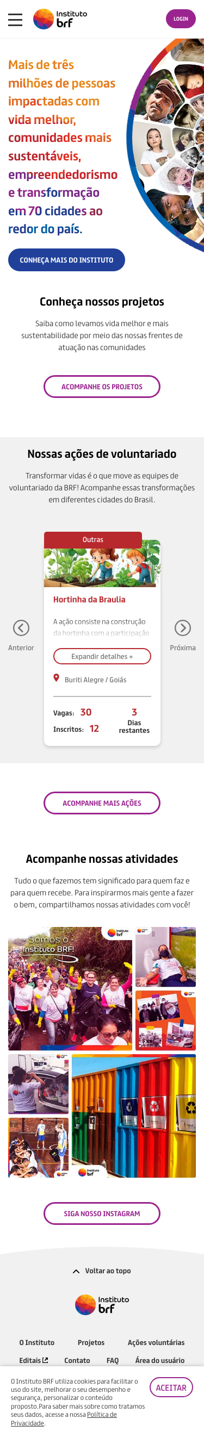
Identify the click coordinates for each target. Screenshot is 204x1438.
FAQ (113, 1360)
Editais (34, 1360)
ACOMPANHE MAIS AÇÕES (102, 803)
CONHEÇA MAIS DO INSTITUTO (67, 259)
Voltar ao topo (102, 1270)
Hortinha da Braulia (89, 599)
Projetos (91, 1342)
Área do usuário (160, 1360)
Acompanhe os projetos (102, 386)
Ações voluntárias (156, 1342)
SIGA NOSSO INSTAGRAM (102, 1213)
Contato (77, 1360)
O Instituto (37, 1342)
